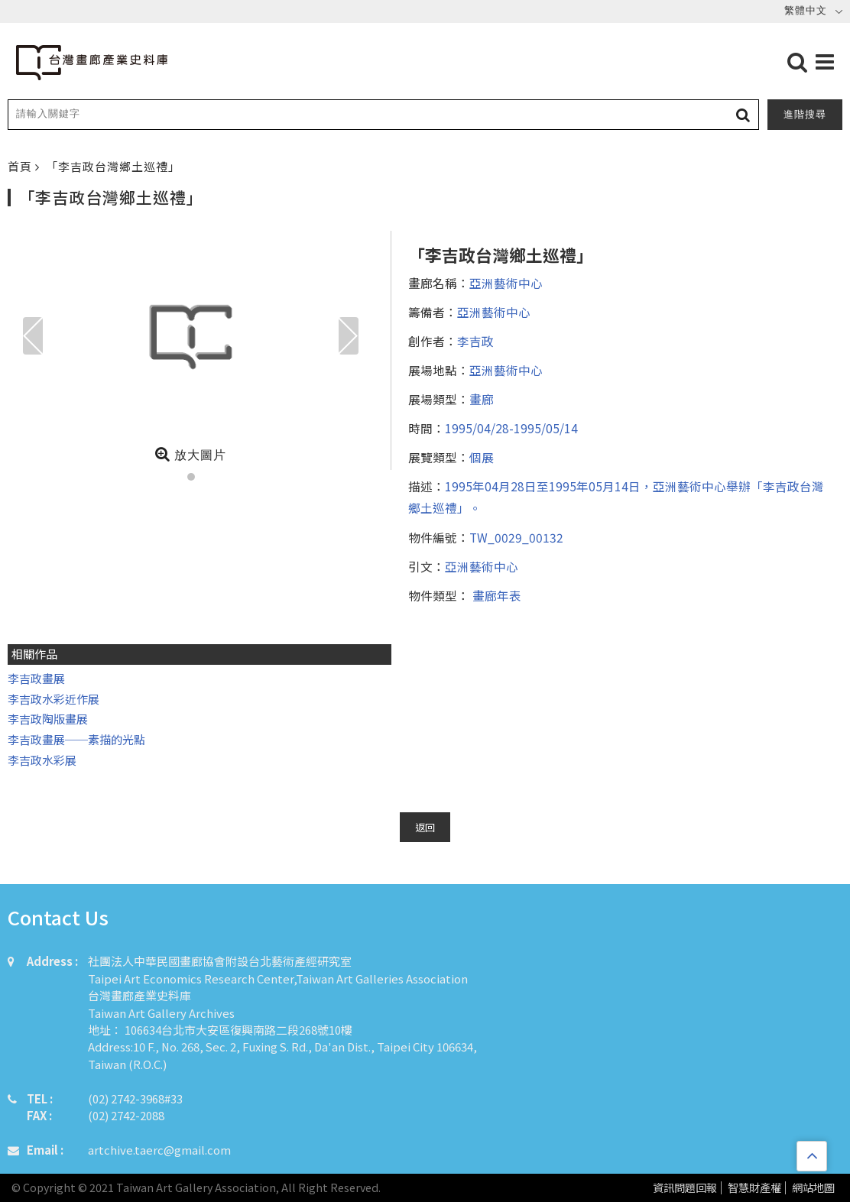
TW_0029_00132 (516, 537)
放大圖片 (190, 454)
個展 (481, 457)
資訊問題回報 (685, 1187)
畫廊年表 (495, 595)
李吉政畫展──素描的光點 (76, 739)
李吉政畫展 (36, 678)
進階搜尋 (804, 114)
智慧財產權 (754, 1187)
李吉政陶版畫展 (48, 719)
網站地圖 (813, 1187)
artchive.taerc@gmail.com (159, 1150)
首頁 (21, 166)
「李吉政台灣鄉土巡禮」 (113, 166)
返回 (425, 827)
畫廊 (481, 398)
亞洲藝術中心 (506, 282)
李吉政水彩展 (43, 760)
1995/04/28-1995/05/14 (511, 428)
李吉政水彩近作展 (53, 699)
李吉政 (475, 340)
